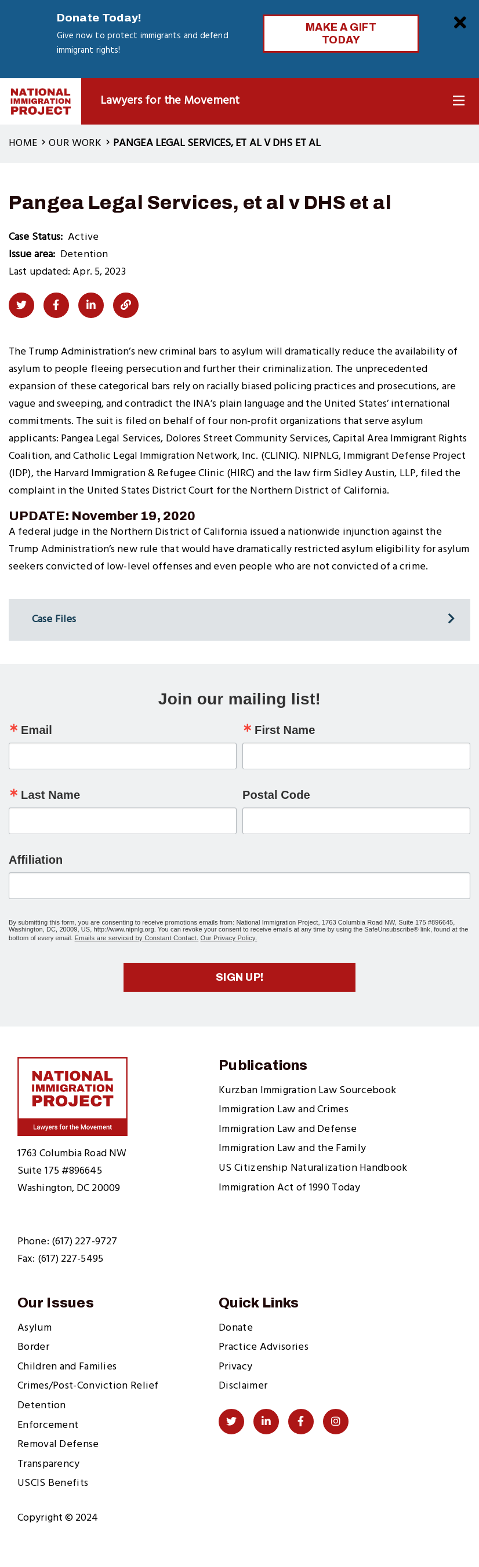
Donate (236, 1328)
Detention (41, 1405)
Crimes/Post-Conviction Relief (88, 1386)
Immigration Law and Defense (288, 1129)
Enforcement (47, 1425)
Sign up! (240, 977)
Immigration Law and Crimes (284, 1109)
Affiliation (36, 859)
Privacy (235, 1366)
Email (36, 730)
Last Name (50, 795)
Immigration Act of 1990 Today (289, 1187)
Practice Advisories (264, 1347)
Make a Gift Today (341, 33)
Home (23, 143)
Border (33, 1347)
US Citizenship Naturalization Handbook (313, 1168)
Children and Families (67, 1366)
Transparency (48, 1464)
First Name (285, 730)
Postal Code (276, 795)
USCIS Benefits (52, 1483)
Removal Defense (58, 1444)
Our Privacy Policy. (229, 937)
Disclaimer (243, 1386)
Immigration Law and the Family (292, 1148)
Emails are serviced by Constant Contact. (137, 937)
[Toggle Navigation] (458, 101)
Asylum (34, 1328)
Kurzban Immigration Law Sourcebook (307, 1090)
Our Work (75, 143)
